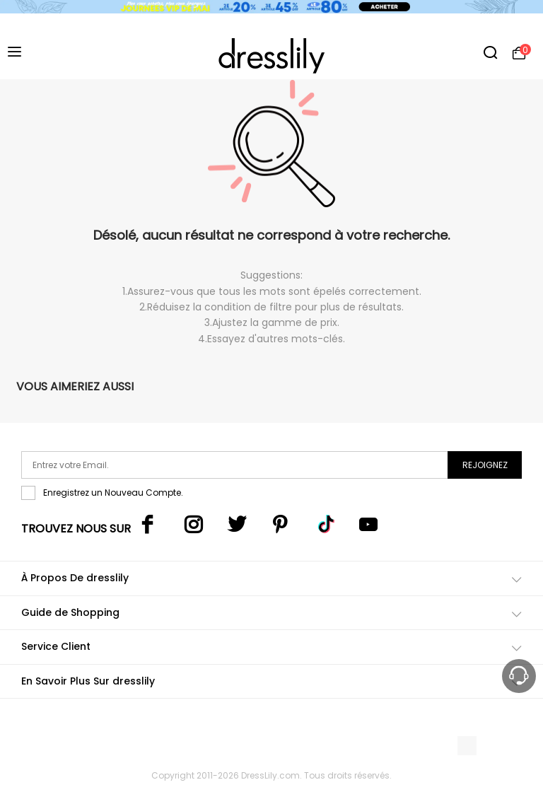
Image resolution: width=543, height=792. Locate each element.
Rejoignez (485, 465)
